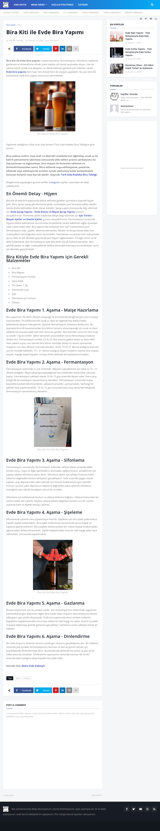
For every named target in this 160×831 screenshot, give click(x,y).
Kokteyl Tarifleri (11, 12)
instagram (54, 182)
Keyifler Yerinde (129, 94)
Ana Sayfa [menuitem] (20, 4)
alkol (19, 24)
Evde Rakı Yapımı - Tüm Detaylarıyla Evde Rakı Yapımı (137, 35)
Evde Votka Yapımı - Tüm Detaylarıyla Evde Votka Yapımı (138, 51)
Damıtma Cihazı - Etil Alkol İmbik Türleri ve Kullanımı (139, 67)
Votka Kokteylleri (90, 12)
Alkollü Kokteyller (134, 12)
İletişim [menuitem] (83, 4)
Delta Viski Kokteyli (33, 665)
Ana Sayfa (10, 24)
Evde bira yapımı (16, 71)
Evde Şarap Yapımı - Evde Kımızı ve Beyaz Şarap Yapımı (43, 211)
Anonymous (127, 106)
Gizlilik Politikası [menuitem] (62, 4)
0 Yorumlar (53, 40)
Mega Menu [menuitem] (38, 4)
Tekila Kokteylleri (112, 12)
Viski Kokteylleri (31, 12)
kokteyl (27, 678)
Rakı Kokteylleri (51, 12)
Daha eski (96, 795)
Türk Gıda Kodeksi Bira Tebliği (78, 174)
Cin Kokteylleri (70, 12)
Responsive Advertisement (132, 168)
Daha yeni (9, 795)
